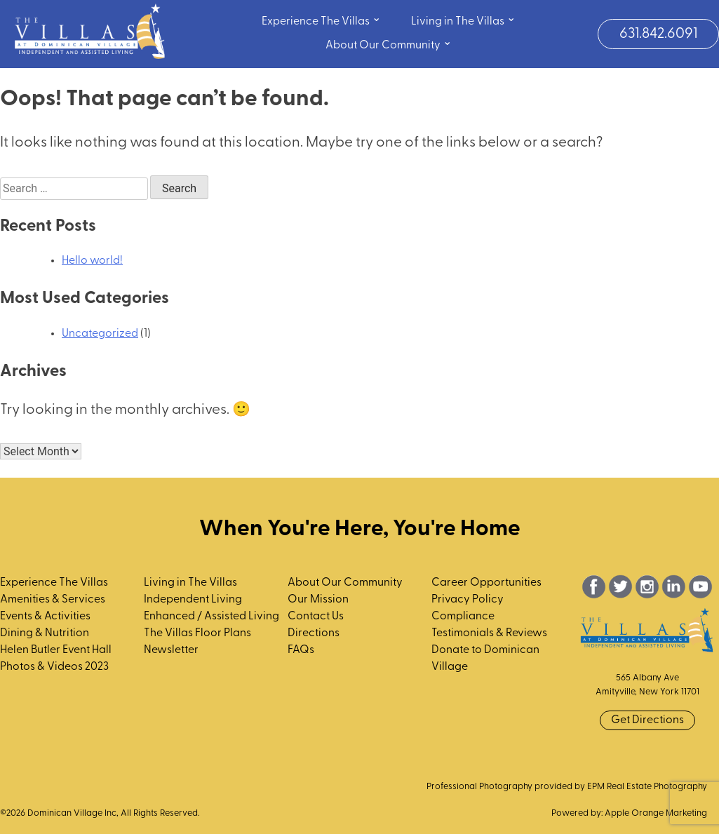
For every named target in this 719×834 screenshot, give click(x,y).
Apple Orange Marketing (656, 813)
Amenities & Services (52, 599)
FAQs (301, 650)
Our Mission (318, 599)
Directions (314, 633)
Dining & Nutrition (44, 633)
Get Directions (647, 720)
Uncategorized (100, 333)
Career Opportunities (486, 582)
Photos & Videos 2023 (54, 667)
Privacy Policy (467, 599)
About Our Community (388, 43)
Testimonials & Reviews (489, 633)
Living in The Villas (463, 20)
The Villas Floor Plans (197, 633)
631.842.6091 (658, 34)
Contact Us (316, 616)
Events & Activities (45, 616)
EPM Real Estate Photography (647, 786)
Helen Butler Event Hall (56, 650)
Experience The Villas (321, 20)
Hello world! (92, 261)
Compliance (463, 616)
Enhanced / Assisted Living (211, 616)
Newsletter (171, 650)
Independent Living (193, 599)
